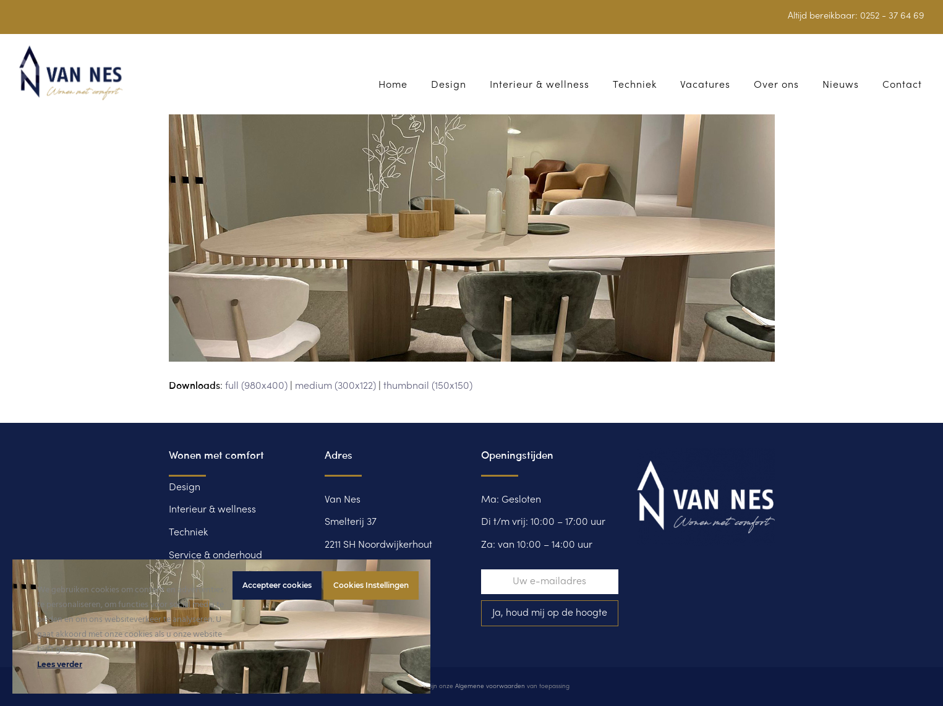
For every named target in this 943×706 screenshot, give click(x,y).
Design (184, 488)
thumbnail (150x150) (427, 386)
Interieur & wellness (212, 510)
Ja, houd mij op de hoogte (549, 613)
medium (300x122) (335, 386)
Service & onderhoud (215, 556)
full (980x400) (256, 386)
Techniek (188, 533)
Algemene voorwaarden (490, 686)
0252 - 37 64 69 (892, 16)
